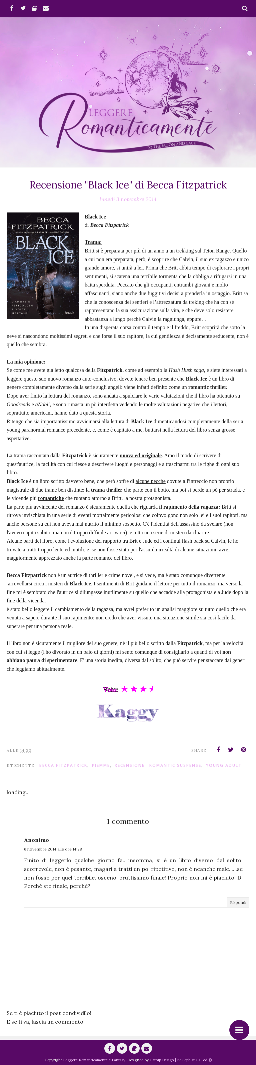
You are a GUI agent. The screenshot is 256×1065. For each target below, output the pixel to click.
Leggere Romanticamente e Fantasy (94, 1060)
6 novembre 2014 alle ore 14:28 (53, 849)
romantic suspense (175, 765)
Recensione (130, 765)
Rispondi (238, 902)
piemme (101, 765)
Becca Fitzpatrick (63, 765)
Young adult (224, 765)
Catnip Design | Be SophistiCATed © (181, 1060)
